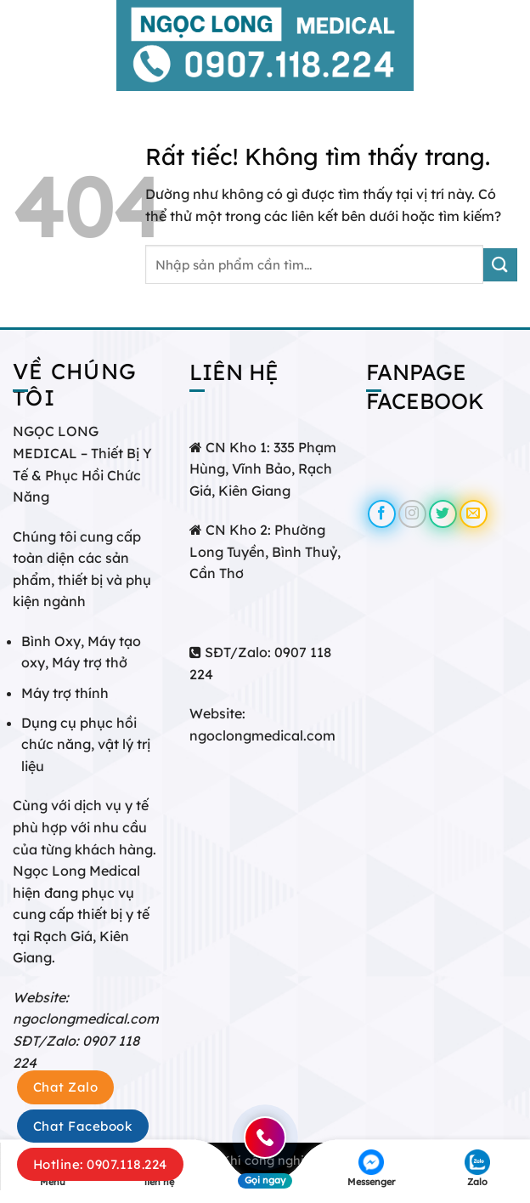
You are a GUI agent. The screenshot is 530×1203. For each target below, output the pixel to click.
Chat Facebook (82, 1126)
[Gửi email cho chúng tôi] (474, 514)
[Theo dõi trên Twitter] (443, 514)
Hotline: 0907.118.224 (100, 1164)
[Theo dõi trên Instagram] (412, 514)
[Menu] (23, 45)
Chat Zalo (65, 1087)
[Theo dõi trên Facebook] (382, 514)
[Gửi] (500, 264)
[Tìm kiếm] (511, 45)
